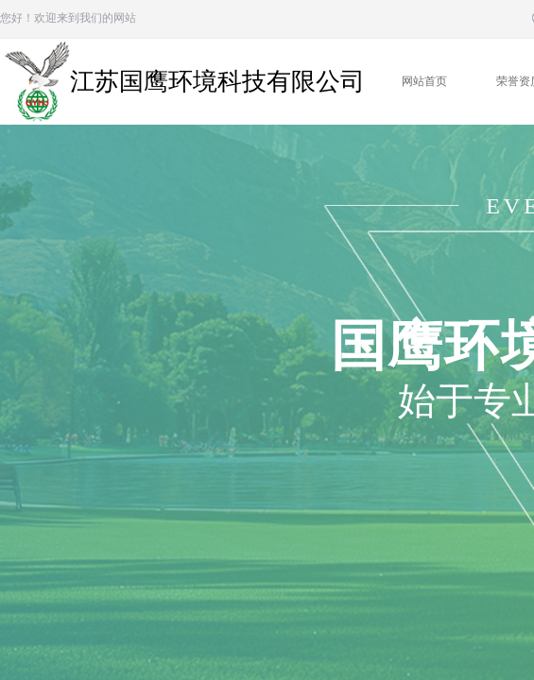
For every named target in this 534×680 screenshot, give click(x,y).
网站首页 (424, 81)
